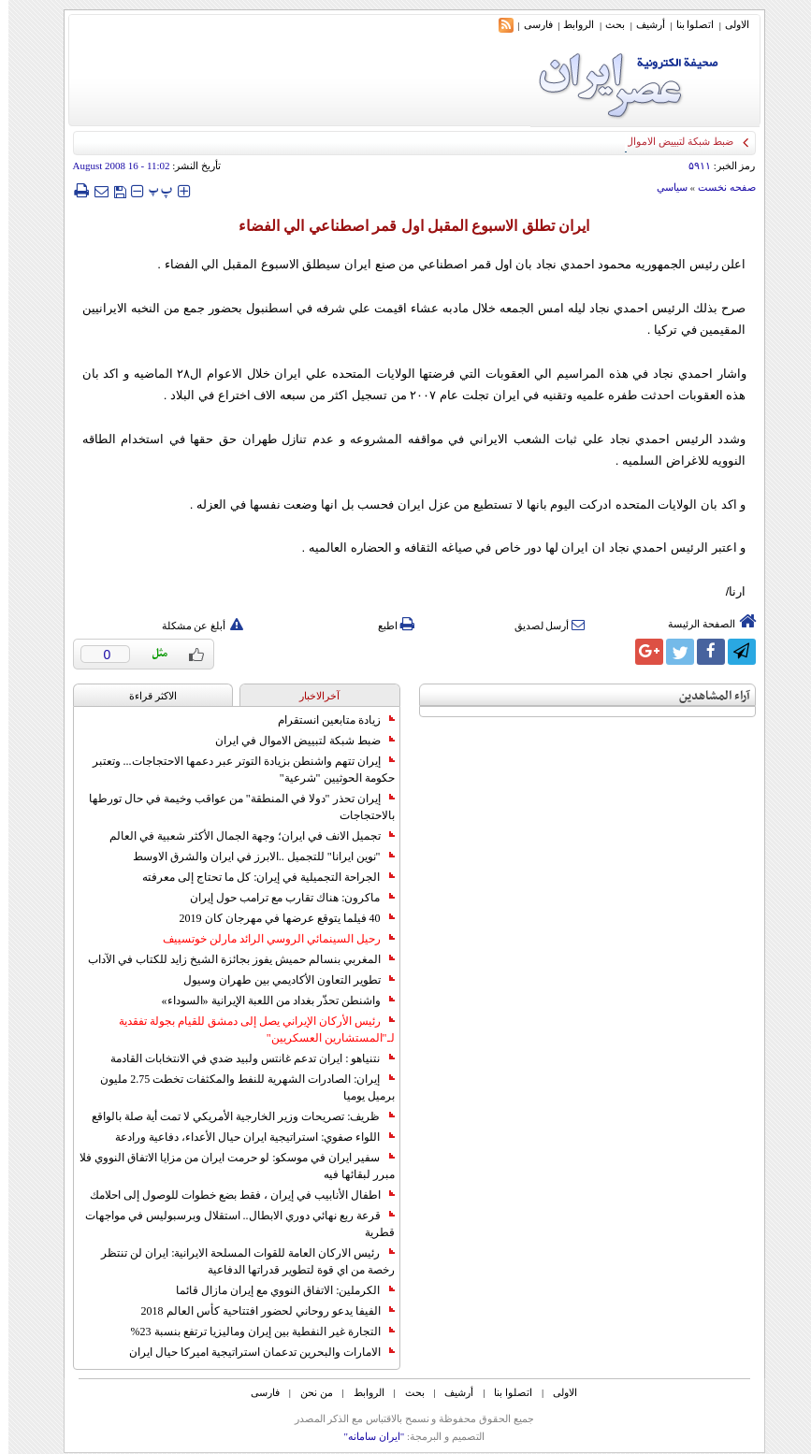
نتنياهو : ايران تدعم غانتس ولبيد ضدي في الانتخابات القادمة (243, 1058)
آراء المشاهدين (706, 696)
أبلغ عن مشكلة (194, 625)
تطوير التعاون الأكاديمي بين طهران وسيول (280, 979)
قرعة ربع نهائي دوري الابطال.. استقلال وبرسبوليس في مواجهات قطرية (231, 1224)
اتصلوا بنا (687, 24)
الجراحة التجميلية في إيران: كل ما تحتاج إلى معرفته (259, 877)
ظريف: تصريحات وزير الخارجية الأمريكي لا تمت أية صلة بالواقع (234, 1116)
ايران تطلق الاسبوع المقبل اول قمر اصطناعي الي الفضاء (406, 226)
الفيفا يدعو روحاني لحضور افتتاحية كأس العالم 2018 (259, 1310)
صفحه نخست (718, 187)
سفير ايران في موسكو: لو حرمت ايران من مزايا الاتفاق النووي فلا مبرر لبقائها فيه (228, 1166)
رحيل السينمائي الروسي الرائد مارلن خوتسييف (270, 938)
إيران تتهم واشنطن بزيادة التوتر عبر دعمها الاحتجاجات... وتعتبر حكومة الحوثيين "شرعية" (235, 770)
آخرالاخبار (311, 695)
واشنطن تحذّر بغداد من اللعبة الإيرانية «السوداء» (269, 1000)
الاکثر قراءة (144, 695)
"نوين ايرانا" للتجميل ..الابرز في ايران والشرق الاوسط (255, 856)
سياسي (663, 187)
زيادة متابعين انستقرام (327, 720)
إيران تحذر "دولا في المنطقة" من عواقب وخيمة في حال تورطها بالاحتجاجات (233, 807)
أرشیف (642, 24)
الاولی (729, 24)
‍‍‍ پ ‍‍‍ (152, 190)
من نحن (308, 1392)
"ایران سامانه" (365, 1436)
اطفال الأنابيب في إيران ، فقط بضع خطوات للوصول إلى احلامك (233, 1195)
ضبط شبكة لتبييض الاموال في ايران (296, 740)
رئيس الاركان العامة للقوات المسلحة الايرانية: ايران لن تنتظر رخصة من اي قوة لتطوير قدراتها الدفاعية (239, 1261)
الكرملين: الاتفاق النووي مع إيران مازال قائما (276, 1290)
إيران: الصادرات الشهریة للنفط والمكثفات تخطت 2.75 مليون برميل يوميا (238, 1087)
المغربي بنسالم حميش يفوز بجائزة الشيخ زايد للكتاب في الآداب (233, 959)
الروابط (570, 24)
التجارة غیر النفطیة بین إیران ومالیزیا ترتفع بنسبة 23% (254, 1331)
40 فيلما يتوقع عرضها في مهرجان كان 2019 (278, 918)
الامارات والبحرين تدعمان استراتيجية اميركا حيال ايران (253, 1352)
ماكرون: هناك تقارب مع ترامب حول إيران (283, 897)
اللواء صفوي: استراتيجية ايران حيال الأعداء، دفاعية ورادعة (246, 1137)
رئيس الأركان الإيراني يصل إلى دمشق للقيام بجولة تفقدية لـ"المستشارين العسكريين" (248, 1029)
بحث (606, 24)
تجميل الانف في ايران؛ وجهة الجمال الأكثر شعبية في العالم (243, 835)
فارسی (529, 24)
